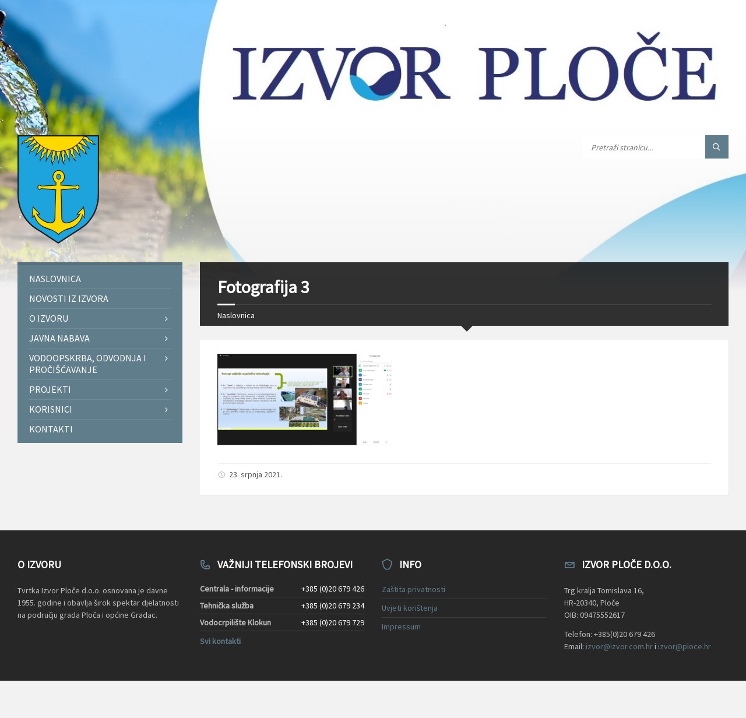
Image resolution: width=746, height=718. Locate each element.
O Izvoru (48, 318)
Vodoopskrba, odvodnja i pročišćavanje (87, 363)
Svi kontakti (220, 641)
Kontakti (51, 429)
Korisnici (50, 409)
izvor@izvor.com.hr (619, 646)
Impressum (401, 626)
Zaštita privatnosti (413, 589)
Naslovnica (236, 315)
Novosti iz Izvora (68, 298)
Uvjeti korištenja (410, 608)
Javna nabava (59, 338)
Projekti (50, 389)
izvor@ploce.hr (684, 646)
